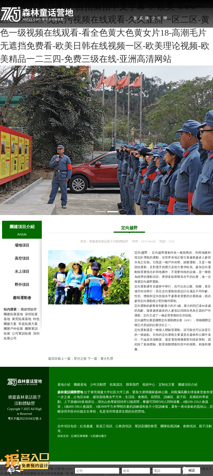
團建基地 (147, 19)
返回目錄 (54, 358)
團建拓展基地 (13, 314)
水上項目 (22, 271)
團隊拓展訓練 (170, 426)
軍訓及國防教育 (146, 426)
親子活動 (205, 426)
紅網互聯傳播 (79, 436)
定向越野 (129, 228)
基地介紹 (141, 19)
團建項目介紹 (22, 226)
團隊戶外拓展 (13, 328)
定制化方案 (167, 384)
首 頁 (135, 19)
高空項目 (22, 258)
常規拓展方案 (28, 324)
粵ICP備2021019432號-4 (24, 418)
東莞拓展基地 (21, 319)
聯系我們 (165, 19)
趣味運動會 (22, 298)
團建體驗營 (29, 309)
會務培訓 (189, 426)
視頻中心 (148, 384)
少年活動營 (153, 19)
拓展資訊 (159, 19)
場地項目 (22, 245)
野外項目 (22, 285)
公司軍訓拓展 (21, 333)
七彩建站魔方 (98, 436)
